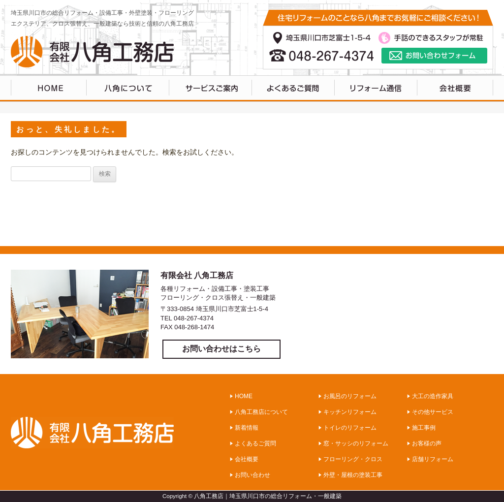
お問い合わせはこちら (221, 349)
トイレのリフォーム (350, 427)
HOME (49, 88)
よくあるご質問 (293, 88)
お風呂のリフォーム (350, 396)
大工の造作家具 (432, 396)
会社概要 (246, 459)
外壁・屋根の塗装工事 (352, 474)
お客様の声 (426, 443)
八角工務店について (128, 88)
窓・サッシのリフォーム (355, 443)
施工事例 (424, 427)
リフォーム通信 (376, 88)
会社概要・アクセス (455, 88)
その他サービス (432, 411)
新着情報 (246, 427)
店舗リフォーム (432, 459)
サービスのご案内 (210, 88)
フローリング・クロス (352, 459)
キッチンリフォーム (350, 411)
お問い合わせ (252, 474)
